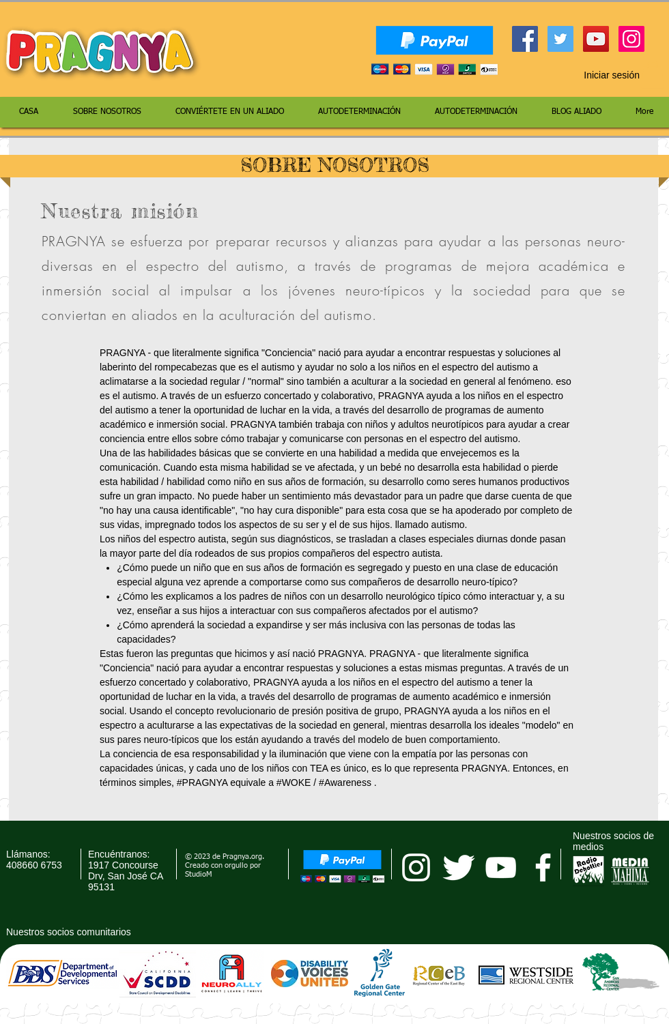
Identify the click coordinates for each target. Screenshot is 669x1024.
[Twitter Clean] (458, 867)
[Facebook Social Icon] (525, 39)
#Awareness (345, 782)
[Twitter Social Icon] (560, 39)
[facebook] (543, 867)
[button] (652, 75)
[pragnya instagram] (416, 867)
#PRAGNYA (202, 782)
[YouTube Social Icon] (596, 39)
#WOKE (293, 782)
